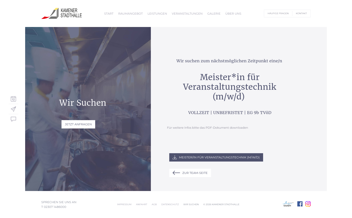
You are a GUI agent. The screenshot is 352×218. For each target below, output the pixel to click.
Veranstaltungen (187, 13)
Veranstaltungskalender (13, 98)
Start (109, 13)
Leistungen (157, 13)
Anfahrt (141, 204)
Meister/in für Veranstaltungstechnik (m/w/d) (219, 157)
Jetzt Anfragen (78, 124)
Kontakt (301, 13)
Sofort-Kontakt (13, 119)
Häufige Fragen (278, 13)
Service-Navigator (13, 109)
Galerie (214, 13)
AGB (154, 204)
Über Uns (233, 13)
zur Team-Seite (195, 173)
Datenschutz (170, 204)
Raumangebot (130, 13)
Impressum (124, 204)
